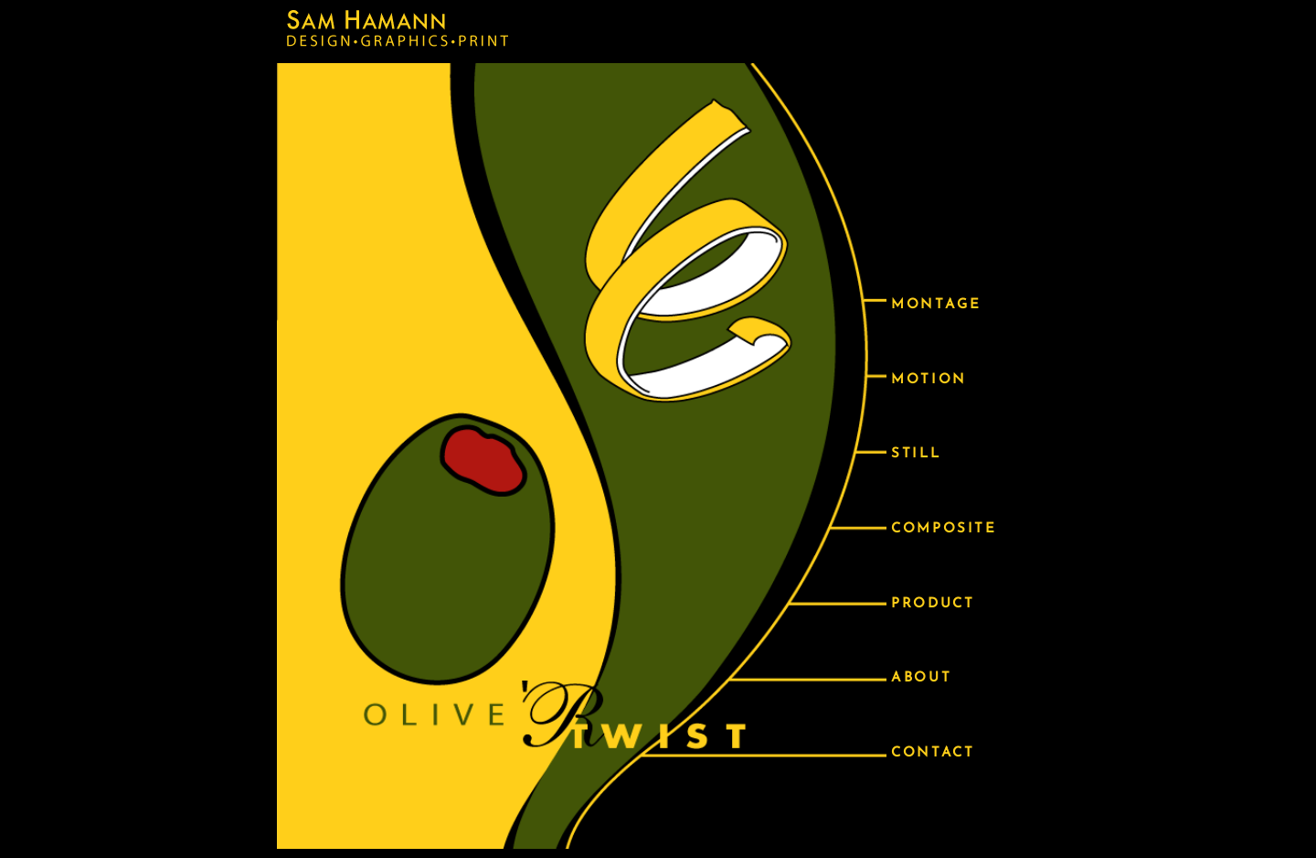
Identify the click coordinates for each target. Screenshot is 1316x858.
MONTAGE (936, 305)
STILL (915, 454)
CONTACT (932, 753)
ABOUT (921, 678)
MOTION (929, 380)
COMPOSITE (943, 529)
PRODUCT (932, 604)
